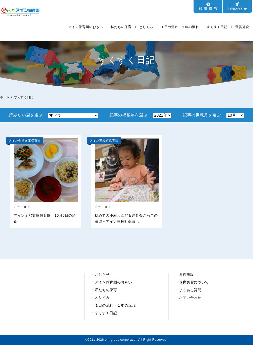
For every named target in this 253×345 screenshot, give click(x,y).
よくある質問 (190, 290)
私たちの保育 (121, 27)
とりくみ (146, 27)
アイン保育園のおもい (85, 27)
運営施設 (242, 27)
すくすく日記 (217, 27)
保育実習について (194, 282)
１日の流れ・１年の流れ (180, 27)
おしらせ (102, 275)
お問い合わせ (190, 297)
